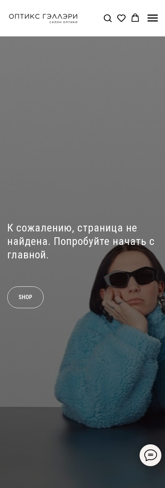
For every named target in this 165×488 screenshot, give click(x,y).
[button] (107, 17)
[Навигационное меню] (153, 18)
